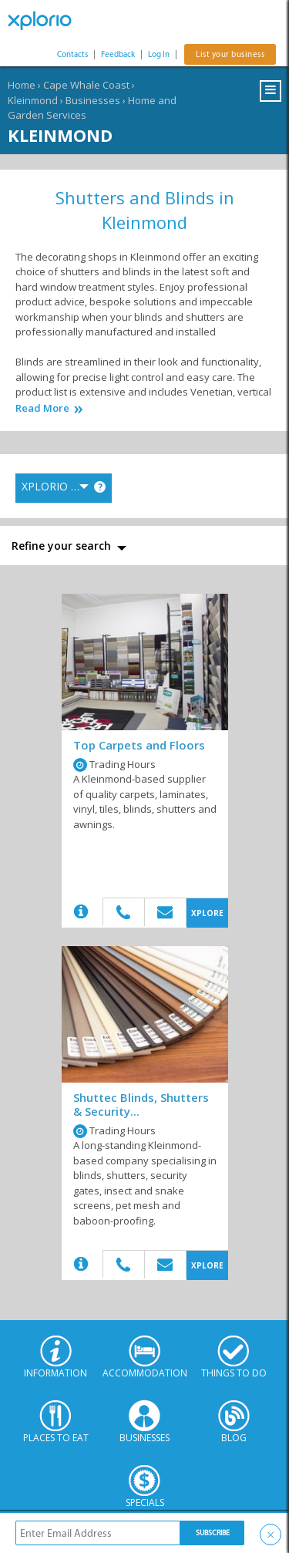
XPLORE (207, 913)
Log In (159, 54)
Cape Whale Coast (86, 85)
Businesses (93, 100)
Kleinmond (33, 100)
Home (21, 85)
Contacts (72, 54)
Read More (42, 408)
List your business (230, 54)
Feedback (118, 54)
